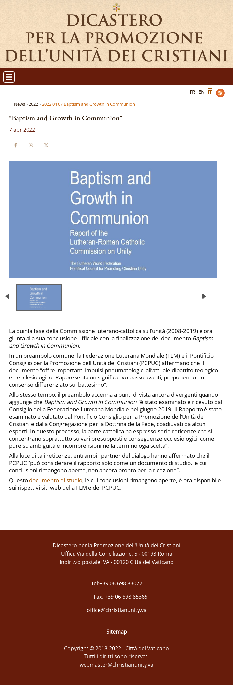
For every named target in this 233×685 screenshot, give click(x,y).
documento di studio (55, 480)
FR (192, 92)
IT (210, 92)
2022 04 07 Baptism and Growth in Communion (88, 104)
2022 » (35, 104)
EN (201, 92)
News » (21, 104)
